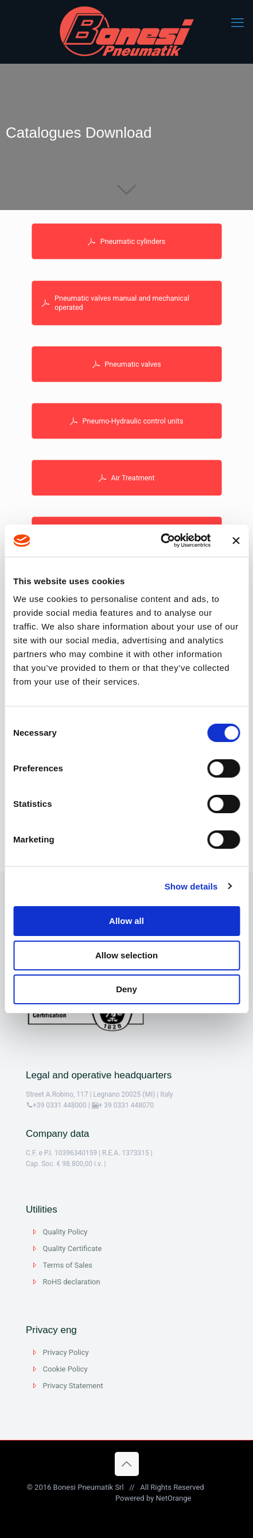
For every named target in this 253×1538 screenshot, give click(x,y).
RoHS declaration (71, 1281)
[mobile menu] (237, 23)
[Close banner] (236, 541)
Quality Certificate (72, 1248)
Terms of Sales (67, 1265)
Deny (126, 989)
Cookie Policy (65, 1369)
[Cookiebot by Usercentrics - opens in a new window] (161, 540)
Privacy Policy (66, 1352)
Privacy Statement (73, 1385)
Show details (191, 886)
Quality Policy (65, 1232)
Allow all (126, 921)
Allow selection (126, 955)
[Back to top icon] (127, 1464)
